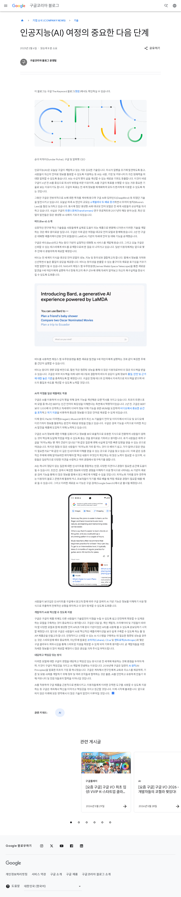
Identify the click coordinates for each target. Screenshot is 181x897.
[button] (152, 48)
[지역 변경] (53, 886)
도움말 (13, 886)
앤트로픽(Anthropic (125, 640)
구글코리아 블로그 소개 (96, 874)
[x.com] (51, 846)
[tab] (71, 822)
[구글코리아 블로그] (22, 20)
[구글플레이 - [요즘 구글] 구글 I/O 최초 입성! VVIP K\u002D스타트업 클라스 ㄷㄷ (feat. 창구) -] (64, 782)
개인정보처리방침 (16, 874)
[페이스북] (71, 846)
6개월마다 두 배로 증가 (102, 202)
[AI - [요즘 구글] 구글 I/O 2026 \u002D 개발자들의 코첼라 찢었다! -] (116, 782)
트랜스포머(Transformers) (79, 210)
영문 (77, 91)
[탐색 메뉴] (5, 5)
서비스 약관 (39, 874)
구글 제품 (72, 874)
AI (60, 712)
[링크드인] (81, 846)
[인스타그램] (41, 846)
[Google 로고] (13, 863)
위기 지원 (52, 412)
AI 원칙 (132, 665)
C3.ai (108, 640)
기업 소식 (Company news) (49, 20)
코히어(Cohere (95, 640)
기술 (76, 20)
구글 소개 (56, 874)
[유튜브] (61, 846)
